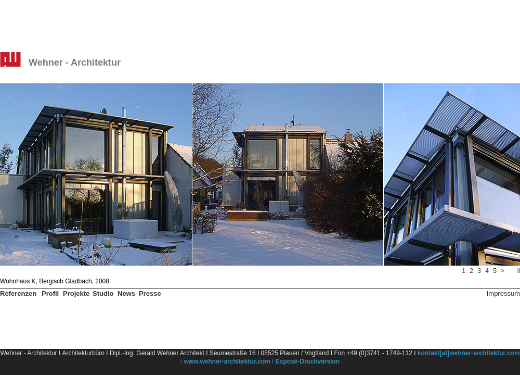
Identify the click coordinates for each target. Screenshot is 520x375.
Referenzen (18, 293)
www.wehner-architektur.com (227, 361)
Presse (150, 293)
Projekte (76, 293)
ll (518, 270)
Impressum (503, 293)
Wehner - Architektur (75, 62)
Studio (103, 293)
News (126, 293)
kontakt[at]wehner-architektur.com (469, 353)
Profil (50, 293)
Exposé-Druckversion (308, 361)
